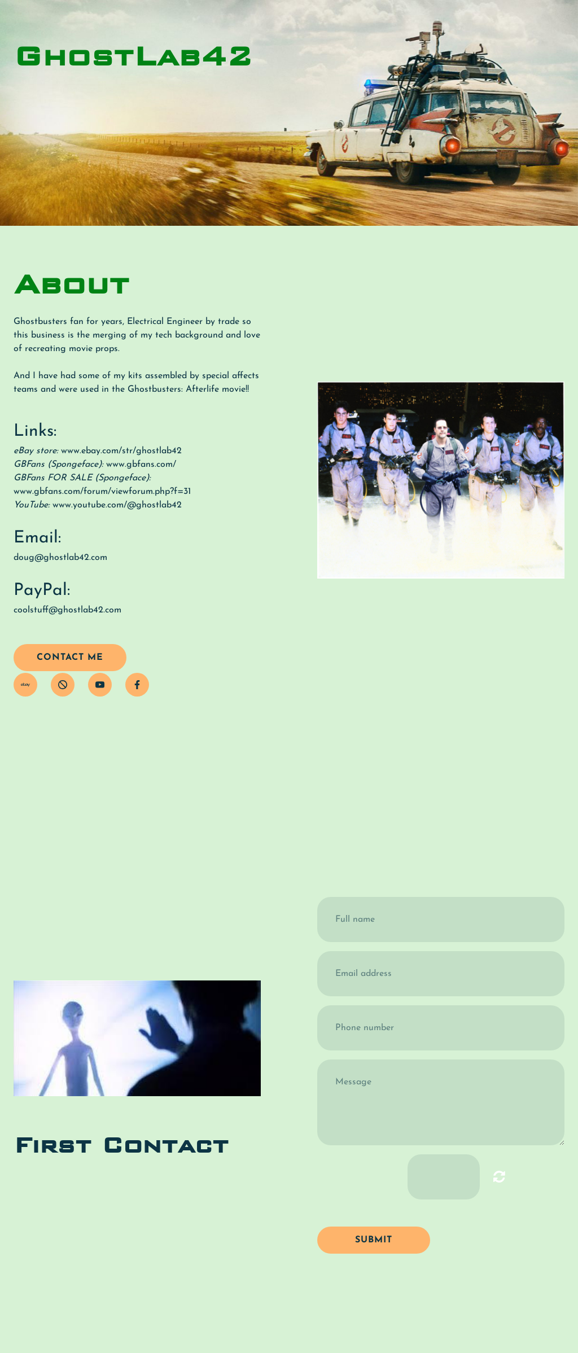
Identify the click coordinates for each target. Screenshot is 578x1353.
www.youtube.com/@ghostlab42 (117, 505)
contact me (70, 657)
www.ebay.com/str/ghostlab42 (121, 451)
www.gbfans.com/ (141, 464)
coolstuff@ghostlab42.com (67, 610)
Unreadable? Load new (499, 1176)
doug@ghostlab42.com (60, 557)
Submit (373, 1240)
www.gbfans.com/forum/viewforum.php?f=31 (102, 491)
